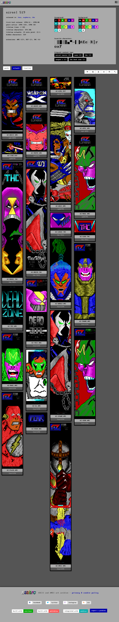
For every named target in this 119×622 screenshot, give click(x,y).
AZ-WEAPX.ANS (36, 106)
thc (33, 17)
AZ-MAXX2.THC (12, 279)
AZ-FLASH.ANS (12, 470)
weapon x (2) (61, 59)
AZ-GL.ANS (37, 406)
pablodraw (54, 611)
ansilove (28, 611)
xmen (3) (78, 55)
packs (6, 68)
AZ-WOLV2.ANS (12, 135)
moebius (83, 611)
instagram (72, 602)
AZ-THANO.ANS (84, 321)
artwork (16, 68)
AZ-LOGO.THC (85, 236)
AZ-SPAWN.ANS (60, 416)
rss (88, 602)
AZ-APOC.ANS (85, 128)
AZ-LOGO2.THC (60, 232)
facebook (36, 602)
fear (19, 17)
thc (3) (88, 55)
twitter (54, 602)
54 (80, 20)
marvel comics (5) (63, 55)
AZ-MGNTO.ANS (36, 153)
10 (83, 20)
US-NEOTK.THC (36, 272)
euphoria (26, 17)
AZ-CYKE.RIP (12, 155)
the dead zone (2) (77, 59)
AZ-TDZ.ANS (12, 326)
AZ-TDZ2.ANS (37, 343)
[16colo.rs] (6, 3)
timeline (27, 68)
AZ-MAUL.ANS (85, 214)
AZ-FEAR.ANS (37, 429)
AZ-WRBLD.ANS (60, 304)
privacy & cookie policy (85, 593)
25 (56, 27)
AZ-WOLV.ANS (61, 206)
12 (59, 27)
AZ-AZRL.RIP (61, 91)
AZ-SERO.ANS (85, 420)
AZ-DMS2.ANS (61, 566)
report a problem (98, 610)
